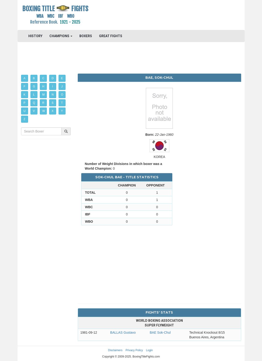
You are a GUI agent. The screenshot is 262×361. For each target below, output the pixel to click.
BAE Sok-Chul (160, 332)
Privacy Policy (134, 350)
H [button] (43, 86)
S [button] (53, 102)
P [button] (25, 102)
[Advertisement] (159, 15)
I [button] (52, 86)
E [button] (62, 78)
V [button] (34, 111)
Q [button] (34, 102)
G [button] (34, 86)
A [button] (25, 78)
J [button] (62, 86)
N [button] (53, 94)
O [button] (62, 94)
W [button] (43, 111)
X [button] (53, 111)
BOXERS (85, 36)
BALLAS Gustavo (123, 332)
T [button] (62, 102)
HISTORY (35, 36)
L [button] (34, 94)
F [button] (24, 86)
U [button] (25, 111)
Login (149, 350)
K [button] (25, 94)
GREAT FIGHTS (110, 36)
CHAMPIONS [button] (60, 36)
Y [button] (62, 111)
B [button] (34, 78)
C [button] (43, 78)
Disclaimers (115, 350)
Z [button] (24, 119)
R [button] (43, 102)
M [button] (43, 94)
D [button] (53, 78)
